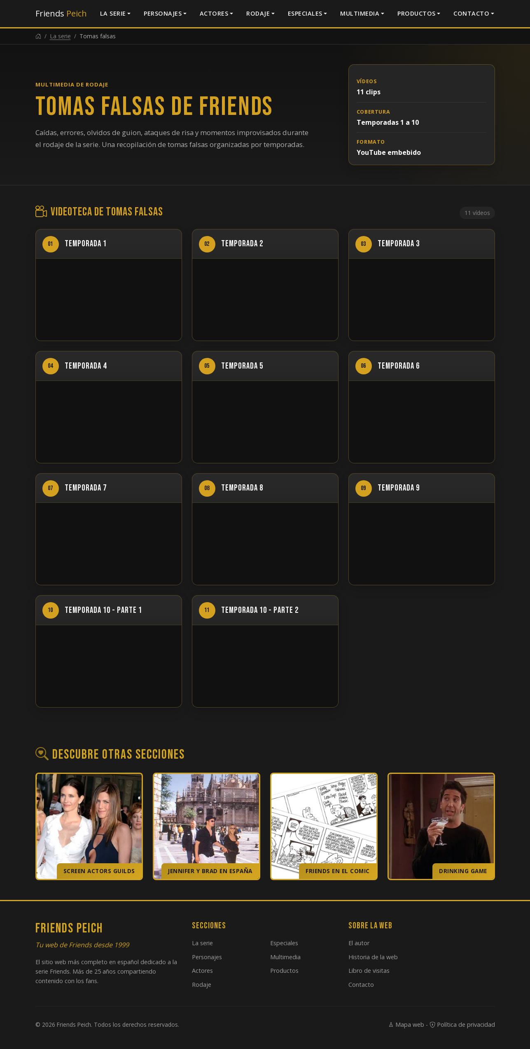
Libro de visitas (369, 970)
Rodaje (258, 13)
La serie (113, 13)
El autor (358, 943)
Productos (416, 13)
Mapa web (406, 1024)
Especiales (305, 13)
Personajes (163, 13)
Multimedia (359, 13)
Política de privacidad (462, 1024)
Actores (214, 13)
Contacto (471, 13)
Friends (61, 13)
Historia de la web (373, 957)
